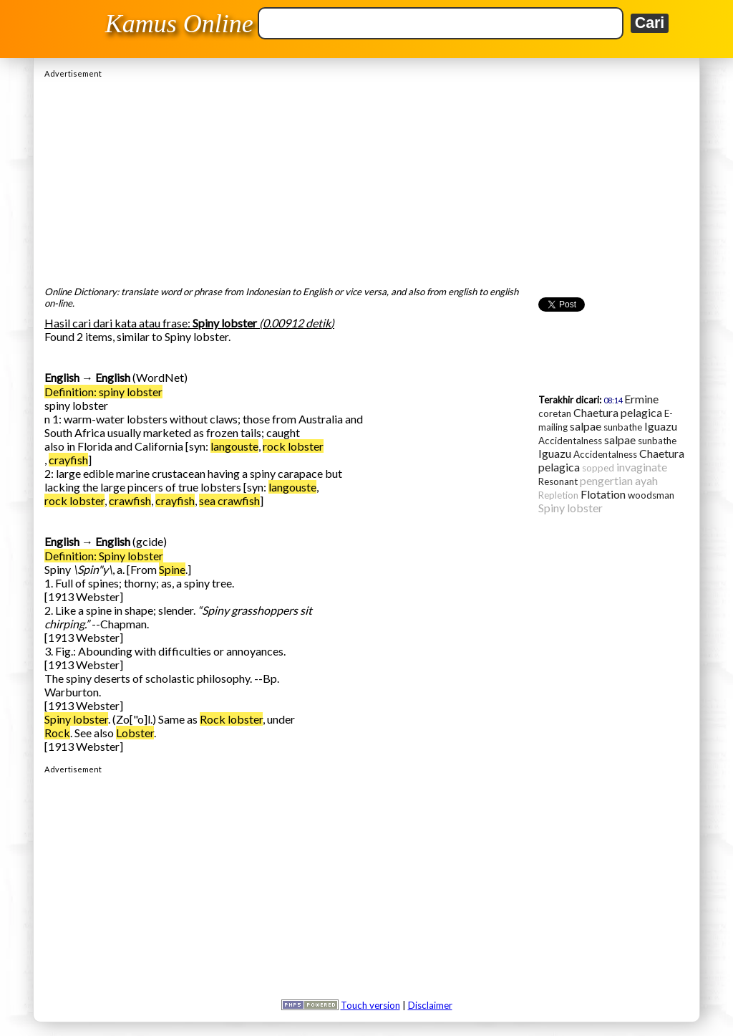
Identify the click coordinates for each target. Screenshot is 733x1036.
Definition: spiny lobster (103, 391)
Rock (57, 732)
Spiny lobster (76, 719)
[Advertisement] (366, 178)
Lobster (135, 732)
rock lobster (293, 446)
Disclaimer (430, 1005)
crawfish (130, 500)
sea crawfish (229, 500)
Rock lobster (231, 719)
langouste (234, 446)
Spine (172, 569)
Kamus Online (179, 23)
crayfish (68, 459)
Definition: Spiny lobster (103, 555)
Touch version (370, 1005)
